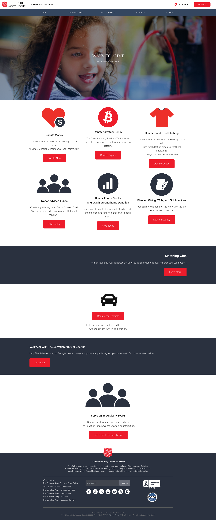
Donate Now (54, 158)
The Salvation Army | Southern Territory (59, 500)
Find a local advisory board (108, 435)
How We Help (76, 12)
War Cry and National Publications (57, 487)
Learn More (175, 271)
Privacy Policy (114, 515)
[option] (108, 58)
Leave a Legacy (161, 219)
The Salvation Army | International (57, 493)
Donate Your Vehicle (108, 315)
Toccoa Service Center (42, 4)
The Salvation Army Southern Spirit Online (60, 483)
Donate (202, 4)
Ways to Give (108, 12)
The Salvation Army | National (55, 496)
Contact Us (172, 12)
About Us (140, 12)
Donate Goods (161, 163)
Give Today (54, 224)
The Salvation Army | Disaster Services (59, 490)
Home (43, 12)
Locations (181, 4)
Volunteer (40, 362)
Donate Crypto (108, 155)
